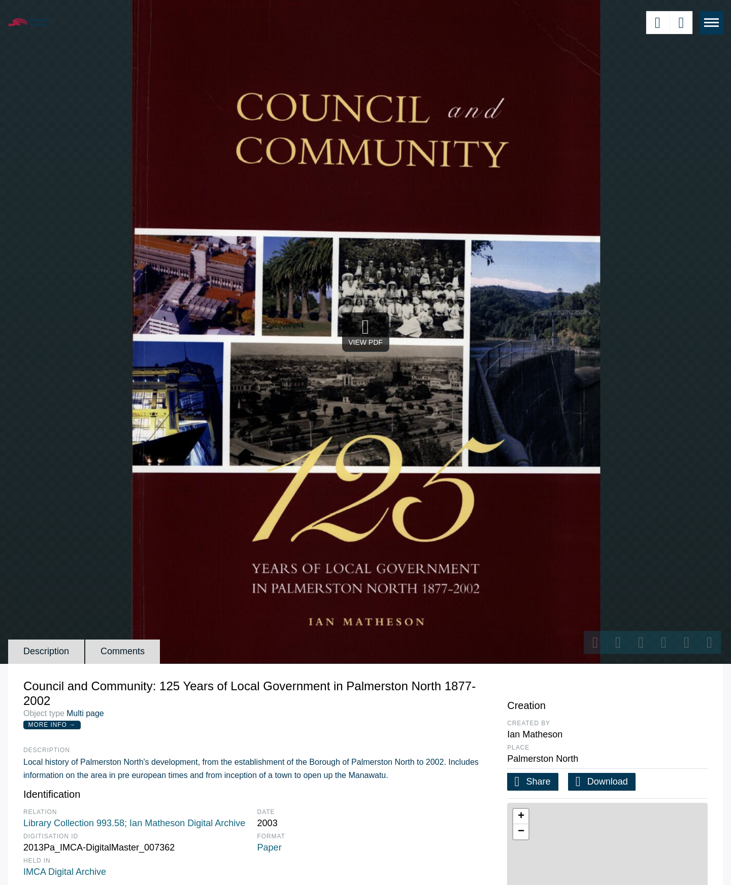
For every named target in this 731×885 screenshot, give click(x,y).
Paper (269, 847)
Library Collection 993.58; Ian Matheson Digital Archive (134, 823)
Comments (123, 651)
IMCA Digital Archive (64, 872)
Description (46, 651)
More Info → (52, 724)
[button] (520, 816)
